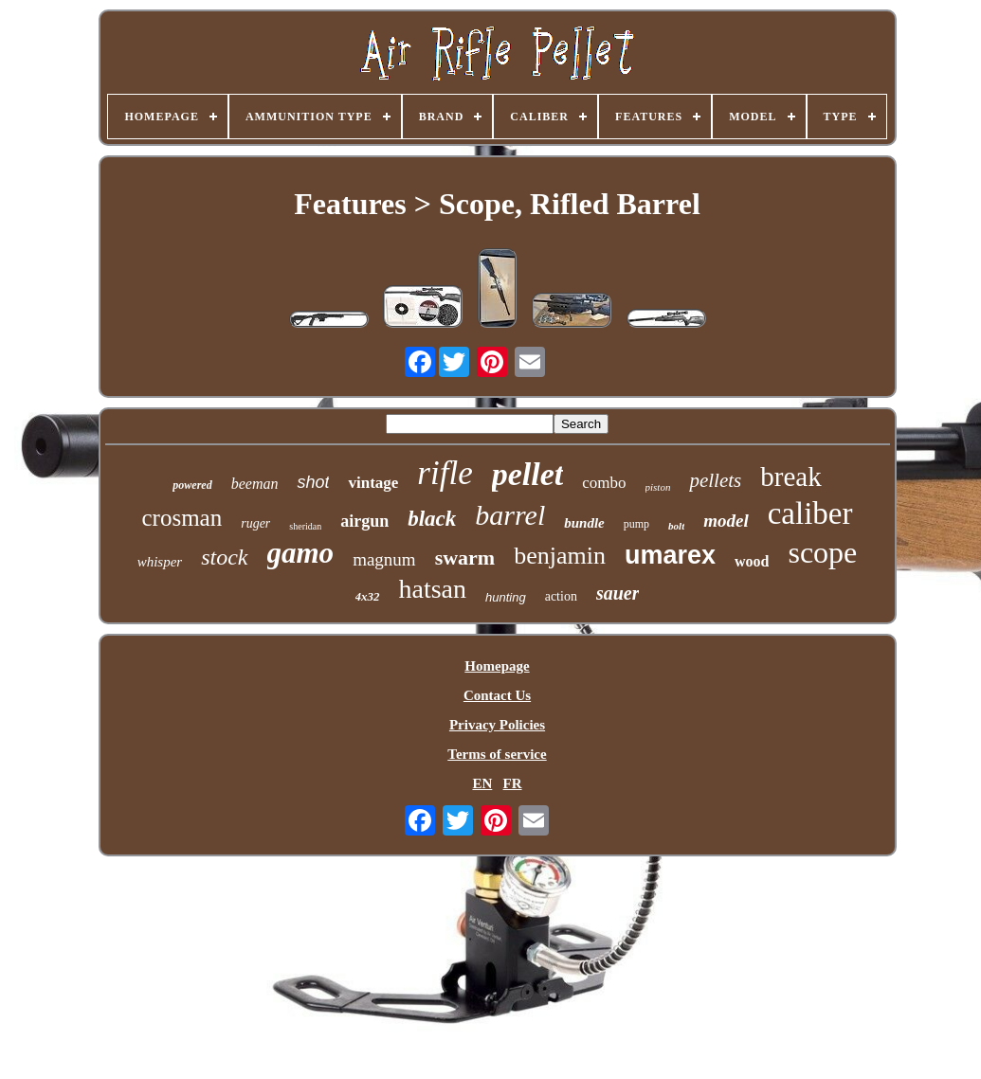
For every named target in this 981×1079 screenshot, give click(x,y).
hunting (505, 597)
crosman (182, 518)
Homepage (496, 666)
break (790, 476)
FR (512, 783)
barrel (510, 515)
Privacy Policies (497, 724)
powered (192, 485)
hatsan (433, 588)
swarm (465, 557)
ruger (255, 523)
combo (604, 483)
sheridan (305, 526)
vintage (373, 483)
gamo (301, 552)
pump (636, 524)
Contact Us (497, 695)
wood (752, 561)
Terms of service (496, 754)
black (432, 519)
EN (482, 783)
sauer (618, 593)
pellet (528, 474)
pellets (715, 480)
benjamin (560, 555)
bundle (584, 523)
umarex (670, 555)
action (561, 596)
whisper (160, 561)
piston (658, 487)
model (726, 521)
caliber (810, 513)
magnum (384, 559)
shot (313, 482)
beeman (255, 484)
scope (822, 552)
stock (224, 557)
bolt (676, 525)
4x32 (367, 596)
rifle (444, 473)
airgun (364, 521)
